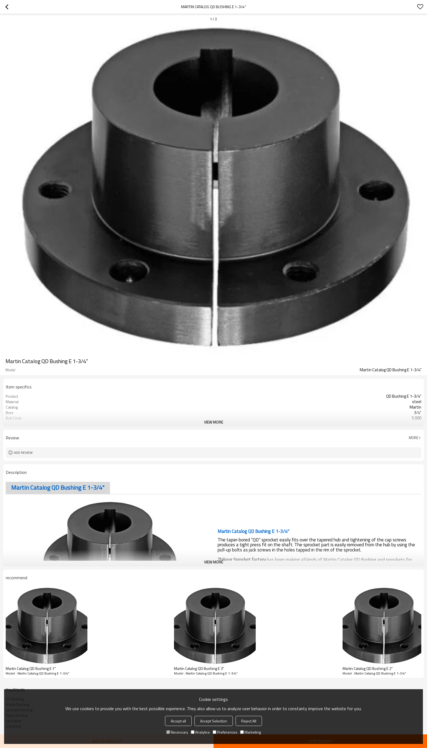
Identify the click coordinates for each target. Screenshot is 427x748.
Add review (23, 452)
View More (213, 422)
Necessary (177, 732)
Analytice (200, 732)
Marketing (250, 732)
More (413, 437)
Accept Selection (213, 721)
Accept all (178, 721)
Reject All (248, 721)
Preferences (225, 732)
